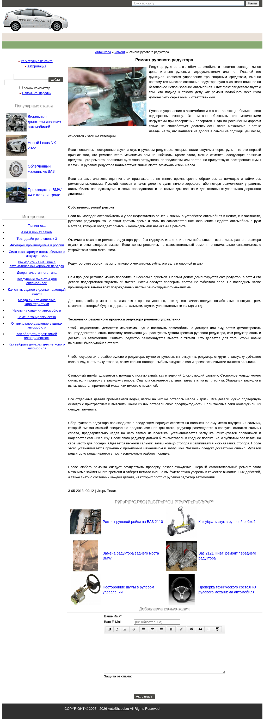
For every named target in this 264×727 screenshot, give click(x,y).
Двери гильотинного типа (37, 273)
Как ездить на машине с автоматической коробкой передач (36, 264)
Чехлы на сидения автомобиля (37, 310)
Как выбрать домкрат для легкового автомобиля (37, 346)
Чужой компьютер (36, 88)
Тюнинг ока (37, 226)
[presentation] (173, 692)
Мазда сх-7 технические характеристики (37, 302)
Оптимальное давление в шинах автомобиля (37, 325)
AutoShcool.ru (118, 716)
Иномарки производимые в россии (37, 245)
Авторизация (36, 66)
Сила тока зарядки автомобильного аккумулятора (37, 254)
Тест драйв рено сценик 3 (37, 239)
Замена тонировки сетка (36, 317)
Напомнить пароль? (36, 93)
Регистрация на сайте (37, 61)
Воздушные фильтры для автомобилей (37, 281)
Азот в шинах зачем (36, 232)
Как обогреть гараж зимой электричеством (36, 336)
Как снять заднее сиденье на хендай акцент (36, 291)
